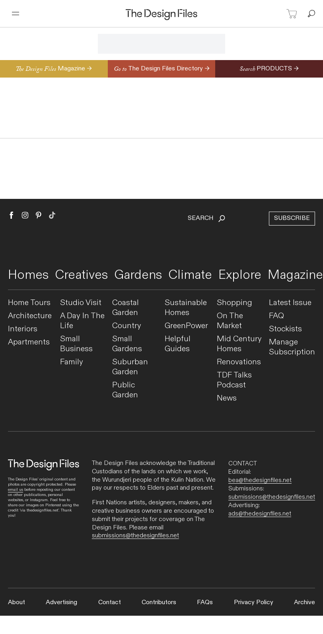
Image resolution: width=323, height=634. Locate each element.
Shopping (234, 303)
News (227, 398)
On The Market (230, 321)
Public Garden (125, 390)
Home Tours (29, 303)
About (16, 602)
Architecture (30, 316)
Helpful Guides (178, 344)
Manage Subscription (292, 347)
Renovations (239, 362)
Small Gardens (127, 344)
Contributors (159, 602)
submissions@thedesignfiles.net (135, 535)
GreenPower (186, 326)
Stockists (285, 329)
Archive (304, 602)
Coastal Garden (125, 308)
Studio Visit (80, 303)
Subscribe (292, 218)
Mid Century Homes (239, 344)
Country (126, 326)
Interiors (22, 329)
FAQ (276, 316)
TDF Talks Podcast (234, 380)
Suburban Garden (130, 367)
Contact (109, 602)
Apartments (29, 342)
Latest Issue (290, 303)
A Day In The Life (82, 321)
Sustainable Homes (186, 308)
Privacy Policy (253, 602)
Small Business (76, 344)
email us (15, 489)
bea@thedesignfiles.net (260, 480)
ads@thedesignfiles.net (259, 513)
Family (71, 362)
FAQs (205, 602)
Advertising (61, 602)
